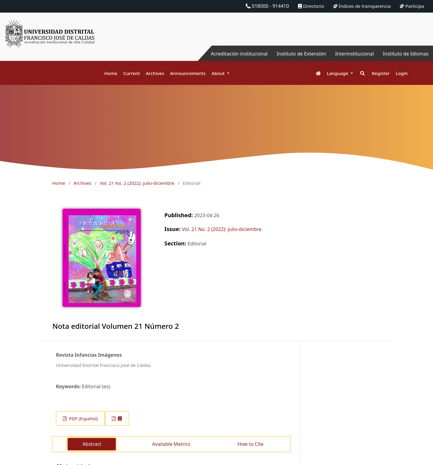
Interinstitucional (354, 53)
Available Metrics (171, 444)
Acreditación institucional (239, 53)
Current (131, 73)
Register (381, 73)
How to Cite (251, 444)
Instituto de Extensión (301, 53)
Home (110, 73)
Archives (155, 73)
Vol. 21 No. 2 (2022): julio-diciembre (137, 183)
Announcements (188, 73)
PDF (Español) (83, 419)
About (219, 73)
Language (338, 73)
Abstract (91, 444)
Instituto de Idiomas (405, 53)
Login (402, 73)
